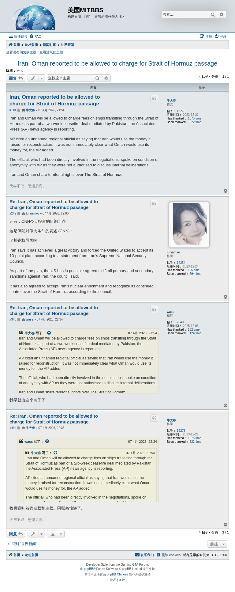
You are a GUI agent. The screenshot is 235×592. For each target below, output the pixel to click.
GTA (135, 564)
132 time (194, 329)
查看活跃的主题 (51, 52)
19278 (181, 111)
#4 (11, 428)
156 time (194, 270)
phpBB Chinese (117, 574)
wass (170, 311)
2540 (180, 322)
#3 (11, 319)
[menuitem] (35, 36)
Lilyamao (173, 252)
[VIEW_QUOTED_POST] (49, 333)
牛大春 (171, 100)
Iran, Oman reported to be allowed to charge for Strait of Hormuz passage (118, 63)
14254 (181, 262)
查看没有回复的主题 (21, 52)
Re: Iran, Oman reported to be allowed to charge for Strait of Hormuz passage (53, 204)
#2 (11, 213)
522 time (195, 122)
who (20, 70)
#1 (11, 110)
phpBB (88, 569)
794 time (195, 273)
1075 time (194, 118)
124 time (195, 333)
